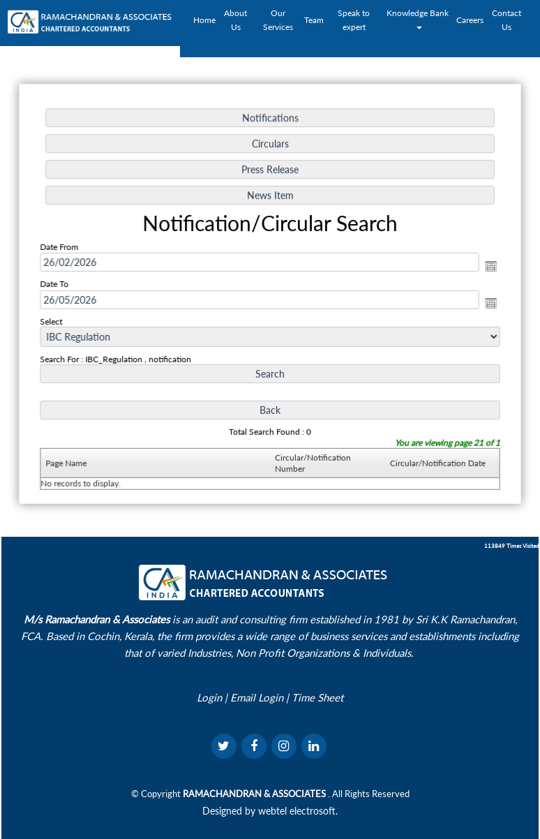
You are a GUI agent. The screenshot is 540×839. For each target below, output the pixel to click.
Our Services (278, 20)
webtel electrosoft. (298, 811)
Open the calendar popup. (487, 266)
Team (314, 20)
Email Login (256, 697)
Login (209, 697)
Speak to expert (354, 20)
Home (204, 20)
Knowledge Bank (419, 18)
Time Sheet (317, 697)
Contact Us (506, 20)
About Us (235, 20)
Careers (469, 20)
